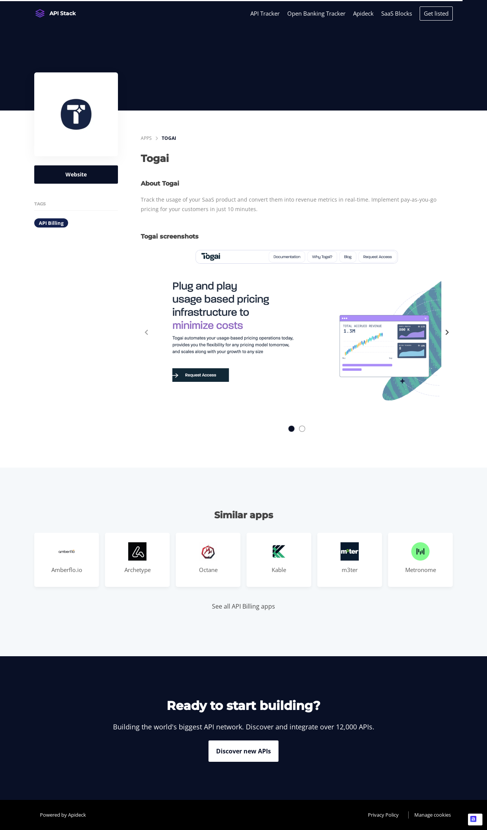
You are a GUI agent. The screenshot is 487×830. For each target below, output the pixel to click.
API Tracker (265, 13)
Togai (169, 138)
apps (146, 138)
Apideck (363, 13)
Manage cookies (432, 814)
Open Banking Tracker (316, 13)
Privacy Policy (383, 814)
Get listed (436, 13)
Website (76, 174)
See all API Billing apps (243, 606)
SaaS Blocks (396, 13)
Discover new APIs (243, 751)
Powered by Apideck (63, 814)
